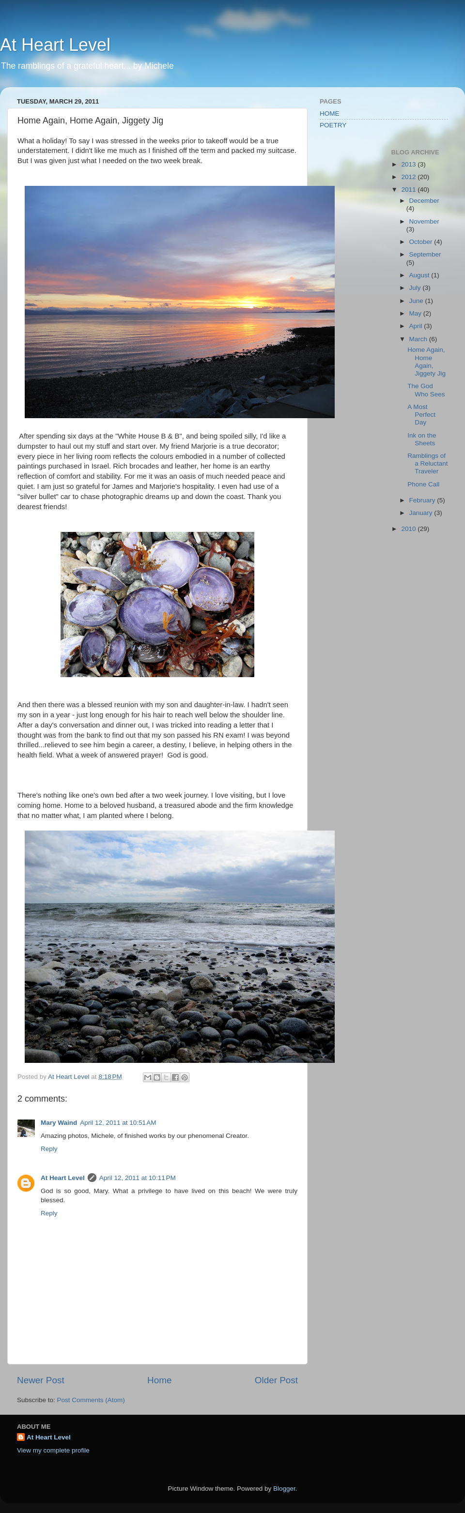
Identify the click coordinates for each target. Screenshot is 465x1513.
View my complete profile (53, 1450)
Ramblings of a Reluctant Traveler (427, 463)
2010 (409, 528)
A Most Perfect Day (421, 414)
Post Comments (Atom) (91, 1400)
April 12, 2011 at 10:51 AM (118, 1122)
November (424, 221)
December (424, 200)
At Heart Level (55, 45)
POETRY (333, 125)
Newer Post (40, 1380)
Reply (49, 1148)
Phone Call (423, 484)
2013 (409, 164)
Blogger (284, 1488)
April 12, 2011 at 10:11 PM (137, 1177)
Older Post (276, 1380)
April (416, 326)
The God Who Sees (426, 389)
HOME (330, 113)
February (423, 500)
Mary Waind (59, 1122)
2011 (409, 189)
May (416, 313)
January (421, 512)
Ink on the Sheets (421, 439)
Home (159, 1380)
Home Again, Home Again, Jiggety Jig (426, 361)
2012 (409, 177)
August (420, 275)
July (416, 287)
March (419, 339)
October (421, 241)
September (425, 254)
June (417, 300)
